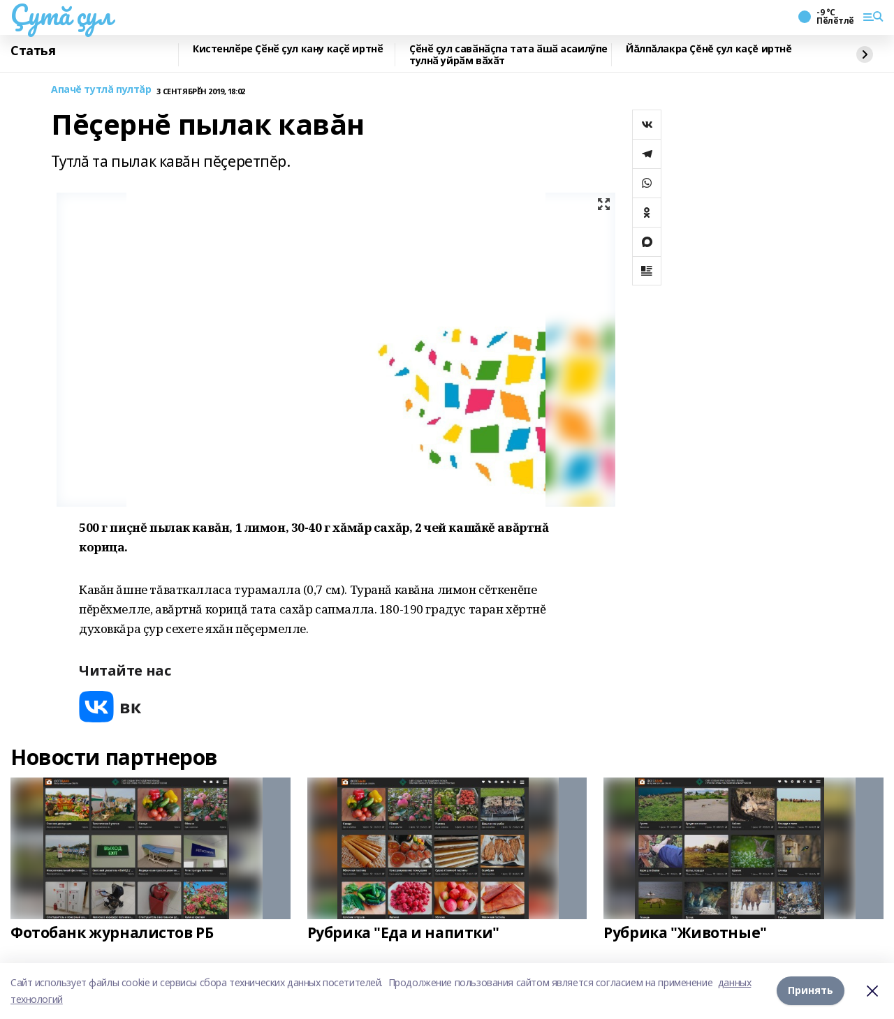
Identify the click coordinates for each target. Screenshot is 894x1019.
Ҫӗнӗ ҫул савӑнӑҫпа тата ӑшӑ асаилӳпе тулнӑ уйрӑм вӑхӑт (508, 54)
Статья (32, 51)
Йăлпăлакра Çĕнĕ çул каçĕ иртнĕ (708, 49)
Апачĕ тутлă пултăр (101, 90)
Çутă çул (61, 14)
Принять (810, 990)
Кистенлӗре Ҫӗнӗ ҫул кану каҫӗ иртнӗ (288, 49)
